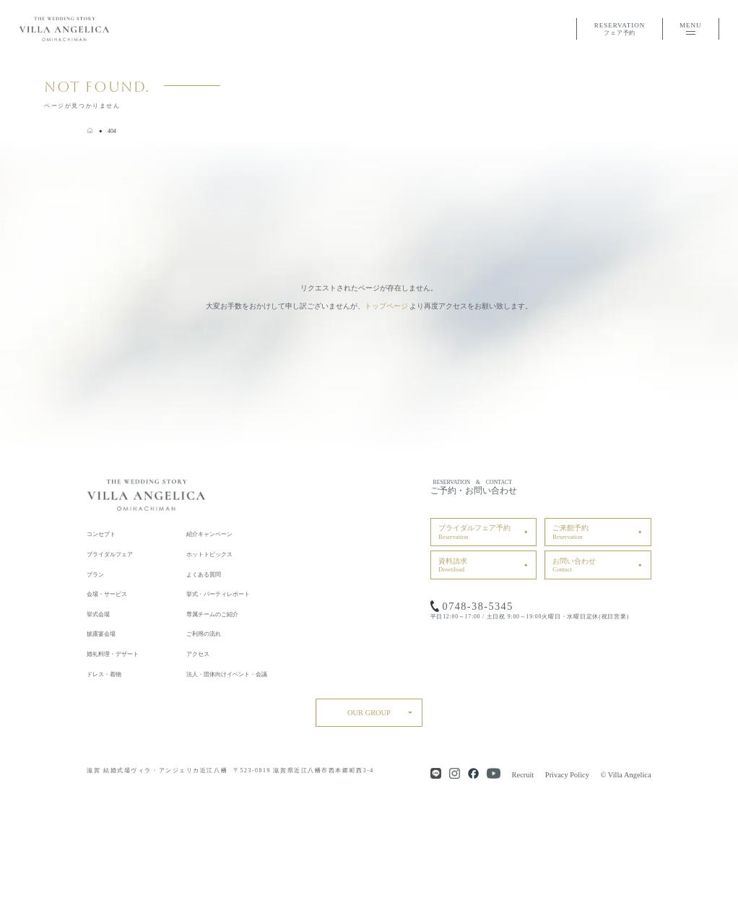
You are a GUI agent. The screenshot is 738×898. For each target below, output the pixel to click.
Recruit (523, 775)
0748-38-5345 (478, 606)
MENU (690, 28)
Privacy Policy (567, 775)
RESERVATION (619, 30)
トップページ (386, 306)
